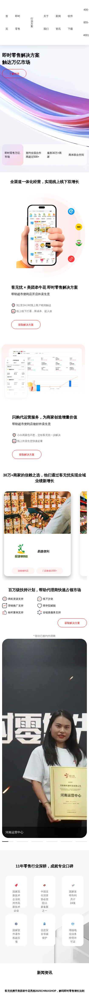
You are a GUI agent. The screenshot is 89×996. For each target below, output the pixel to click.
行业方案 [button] (32, 22)
